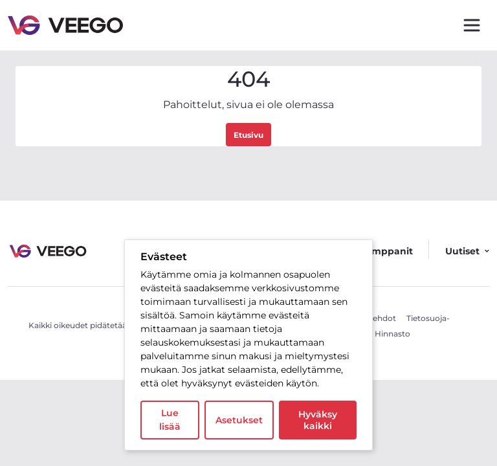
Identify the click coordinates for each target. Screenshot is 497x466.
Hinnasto (392, 333)
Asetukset (239, 420)
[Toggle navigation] (471, 25)
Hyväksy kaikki (317, 420)
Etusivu (248, 135)
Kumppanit (386, 251)
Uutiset (467, 251)
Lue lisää (170, 419)
